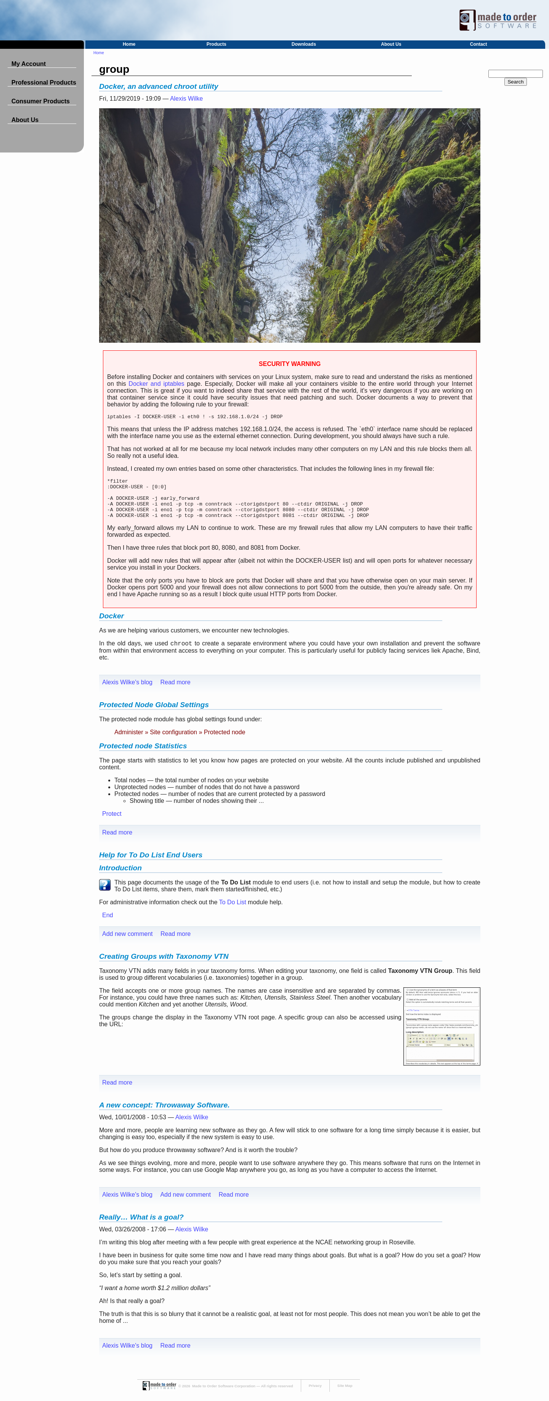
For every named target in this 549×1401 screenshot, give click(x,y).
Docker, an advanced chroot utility (158, 86)
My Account (28, 64)
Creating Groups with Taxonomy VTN (163, 965)
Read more (175, 691)
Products (216, 44)
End (107, 924)
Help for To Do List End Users (150, 864)
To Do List (232, 911)
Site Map (344, 1395)
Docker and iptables (156, 383)
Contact (478, 44)
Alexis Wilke (186, 98)
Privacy (315, 1395)
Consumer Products (40, 101)
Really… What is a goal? (141, 1226)
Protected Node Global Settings (154, 714)
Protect (112, 823)
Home (129, 44)
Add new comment (127, 943)
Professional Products (43, 82)
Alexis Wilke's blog (127, 691)
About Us (391, 44)
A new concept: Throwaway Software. (164, 1114)
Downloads (304, 44)
